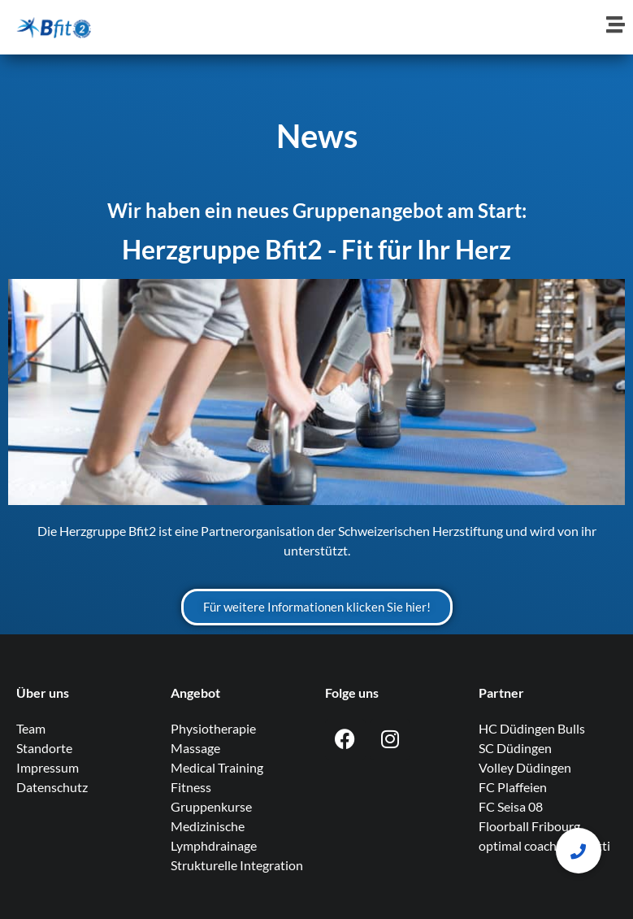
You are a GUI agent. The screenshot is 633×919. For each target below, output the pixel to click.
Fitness (191, 787)
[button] (578, 850)
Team (31, 728)
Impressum (47, 767)
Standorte (44, 748)
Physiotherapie (213, 728)
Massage (195, 748)
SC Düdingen (515, 748)
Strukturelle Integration (237, 865)
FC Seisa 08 (511, 806)
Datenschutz (52, 787)
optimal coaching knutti (544, 845)
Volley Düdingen (525, 767)
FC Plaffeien (513, 787)
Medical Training (217, 767)
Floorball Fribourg (529, 826)
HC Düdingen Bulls (532, 728)
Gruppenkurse (211, 806)
